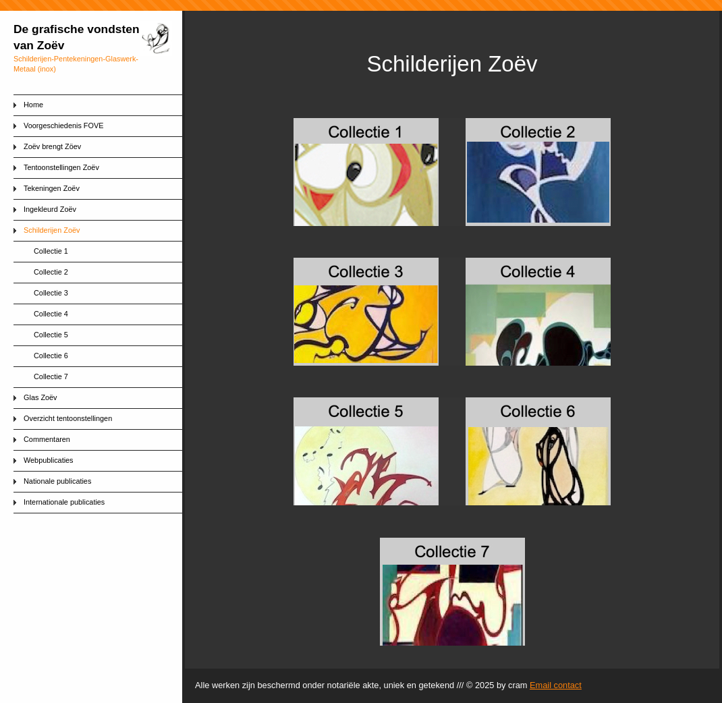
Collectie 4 (51, 314)
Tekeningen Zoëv (52, 188)
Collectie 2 (51, 272)
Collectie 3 (51, 293)
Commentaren (47, 439)
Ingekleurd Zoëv (50, 209)
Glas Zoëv (40, 397)
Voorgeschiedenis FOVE (63, 125)
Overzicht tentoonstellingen (68, 418)
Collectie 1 (51, 251)
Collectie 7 (51, 376)
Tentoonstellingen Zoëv (61, 167)
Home (33, 105)
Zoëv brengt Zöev (52, 146)
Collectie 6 (51, 356)
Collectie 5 (51, 335)
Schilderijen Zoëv (52, 230)
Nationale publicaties (57, 481)
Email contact (556, 685)
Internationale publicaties (64, 502)
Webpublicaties (49, 460)
